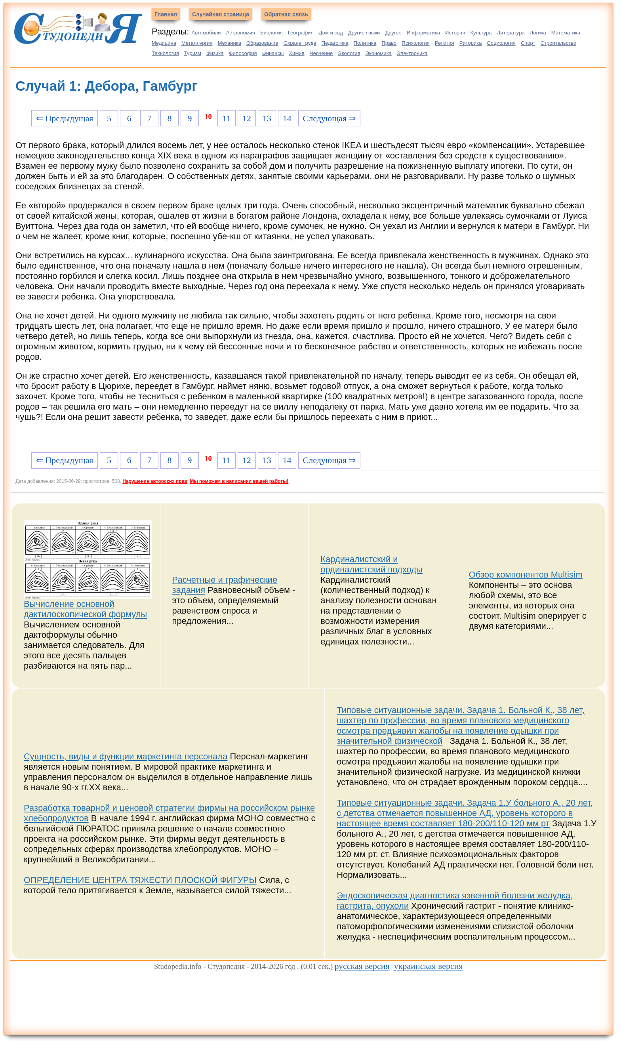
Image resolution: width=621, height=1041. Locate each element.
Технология (165, 53)
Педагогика (335, 43)
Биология (271, 33)
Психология (415, 43)
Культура (481, 33)
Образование (262, 43)
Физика (215, 53)
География (301, 33)
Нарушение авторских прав (154, 481)
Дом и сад (331, 33)
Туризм (192, 53)
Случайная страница (220, 14)
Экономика (379, 53)
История (455, 33)
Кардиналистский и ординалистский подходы (371, 564)
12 (246, 118)
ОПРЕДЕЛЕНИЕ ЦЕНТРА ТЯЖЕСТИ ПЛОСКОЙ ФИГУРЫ (140, 880)
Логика (538, 33)
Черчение (321, 53)
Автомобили (206, 33)
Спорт (528, 43)
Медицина (164, 43)
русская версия (361, 966)
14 (287, 118)
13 (267, 118)
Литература (511, 33)
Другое (393, 33)
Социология (501, 43)
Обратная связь (286, 14)
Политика (365, 43)
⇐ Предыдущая (64, 118)
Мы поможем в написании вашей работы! (239, 481)
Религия (444, 43)
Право (388, 43)
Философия (243, 53)
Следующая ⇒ (329, 118)
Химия (296, 53)
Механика (229, 43)
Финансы (273, 53)
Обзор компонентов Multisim (526, 575)
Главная (165, 14)
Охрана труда (300, 43)
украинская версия (428, 966)
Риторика (470, 43)
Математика (565, 33)
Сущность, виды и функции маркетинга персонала (125, 756)
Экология (349, 53)
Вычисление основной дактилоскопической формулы (85, 609)
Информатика (423, 33)
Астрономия (240, 33)
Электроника (412, 53)
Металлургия (197, 43)
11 (227, 118)
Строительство (558, 43)
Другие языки (364, 33)
